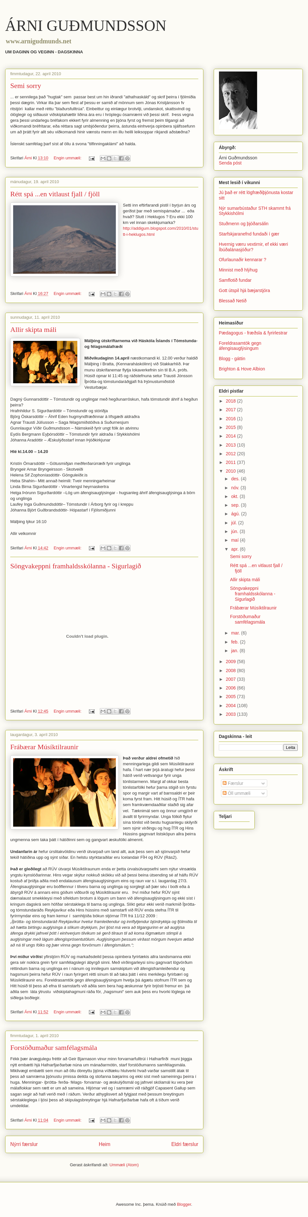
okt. (235, 496)
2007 (231, 679)
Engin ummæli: (68, 157)
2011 (231, 462)
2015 (231, 427)
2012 (231, 453)
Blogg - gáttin (232, 358)
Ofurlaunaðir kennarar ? (242, 259)
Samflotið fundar (235, 280)
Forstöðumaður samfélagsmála (53, 1048)
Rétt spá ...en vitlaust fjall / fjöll (55, 194)
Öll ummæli (237, 793)
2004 (231, 705)
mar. (236, 632)
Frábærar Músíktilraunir (44, 747)
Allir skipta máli (33, 329)
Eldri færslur (184, 1144)
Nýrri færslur (24, 1144)
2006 (231, 687)
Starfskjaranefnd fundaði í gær (249, 233)
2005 (231, 696)
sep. (236, 505)
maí (235, 540)
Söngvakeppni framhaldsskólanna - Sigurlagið (75, 566)
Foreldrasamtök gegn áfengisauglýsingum (240, 346)
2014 (231, 436)
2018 (231, 401)
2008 (231, 670)
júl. (234, 522)
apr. (235, 549)
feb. (235, 641)
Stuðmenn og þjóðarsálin (244, 223)
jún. (235, 531)
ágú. (236, 513)
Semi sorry (25, 86)
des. (236, 478)
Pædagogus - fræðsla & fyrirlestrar (253, 332)
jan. (235, 650)
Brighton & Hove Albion (242, 368)
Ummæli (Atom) (124, 1164)
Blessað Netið (232, 300)
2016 (231, 418)
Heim (104, 1144)
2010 (231, 471)
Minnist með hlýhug (238, 269)
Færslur (233, 783)
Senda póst (230, 162)
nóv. (235, 487)
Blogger (184, 1204)
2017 (231, 409)
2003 (231, 714)
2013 (231, 445)
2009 (231, 661)
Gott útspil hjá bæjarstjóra (244, 290)
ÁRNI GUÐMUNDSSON (86, 25)
